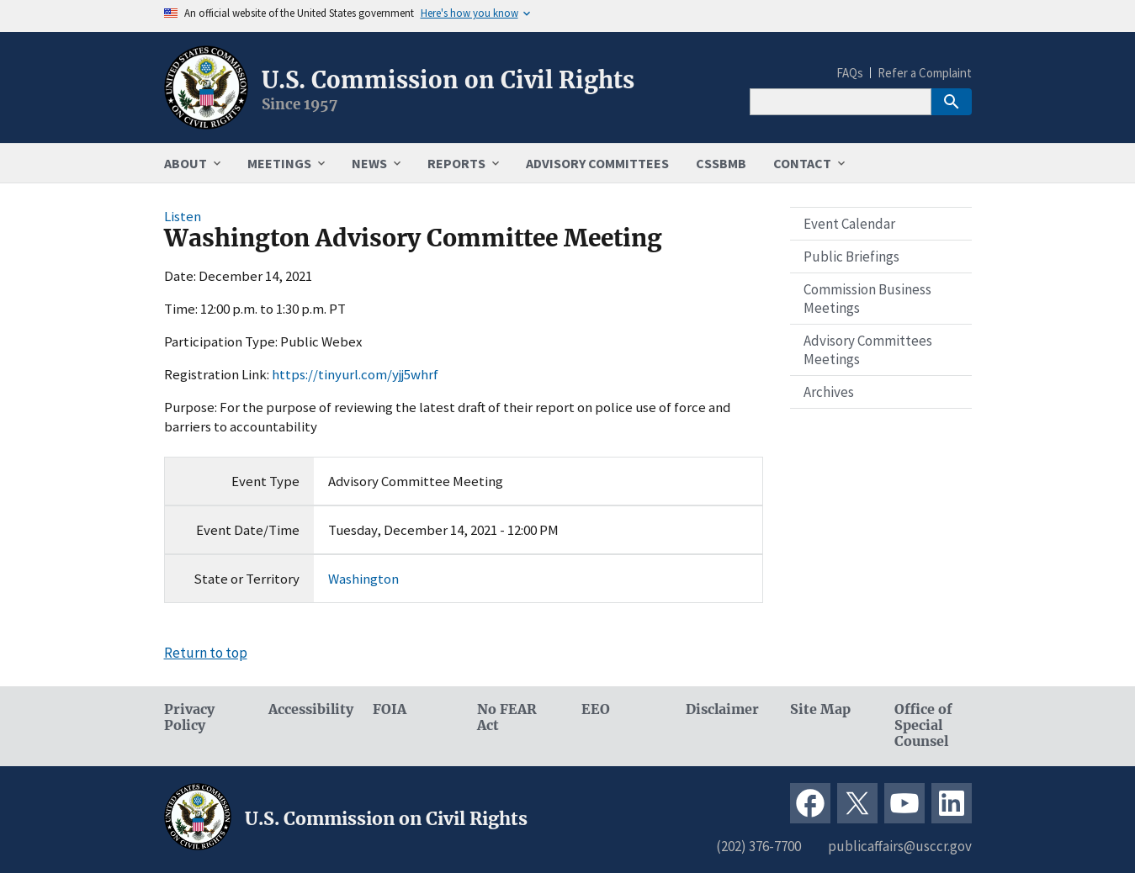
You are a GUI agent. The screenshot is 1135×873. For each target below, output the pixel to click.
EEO (595, 709)
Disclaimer (722, 709)
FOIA (389, 709)
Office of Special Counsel (923, 725)
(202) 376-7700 (758, 846)
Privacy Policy (189, 717)
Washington (363, 578)
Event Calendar (849, 223)
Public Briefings (851, 256)
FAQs (849, 72)
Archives (829, 392)
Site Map (820, 709)
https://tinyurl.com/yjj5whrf (355, 374)
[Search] (840, 101)
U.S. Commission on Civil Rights (448, 80)
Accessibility (307, 709)
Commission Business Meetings (867, 298)
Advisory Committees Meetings (868, 349)
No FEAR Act (507, 717)
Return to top (205, 652)
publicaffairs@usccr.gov (900, 846)
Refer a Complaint (925, 72)
